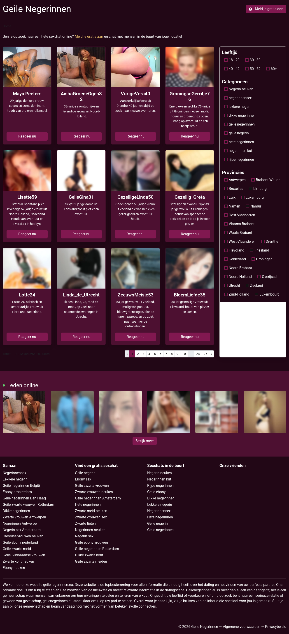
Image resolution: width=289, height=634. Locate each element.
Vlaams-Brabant (239, 224)
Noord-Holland (238, 277)
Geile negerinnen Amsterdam (98, 498)
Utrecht (232, 285)
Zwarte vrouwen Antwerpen (24, 517)
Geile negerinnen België (21, 485)
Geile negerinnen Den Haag (24, 498)
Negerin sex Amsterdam (22, 530)
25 (205, 354)
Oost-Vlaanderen (239, 215)
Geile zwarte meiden (91, 561)
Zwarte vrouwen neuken (94, 492)
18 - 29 (232, 60)
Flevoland (234, 250)
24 (198, 354)
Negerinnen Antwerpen (21, 523)
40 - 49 (232, 69)
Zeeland (254, 285)
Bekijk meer (144, 441)
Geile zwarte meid (17, 549)
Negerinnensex (14, 473)
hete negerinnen (239, 142)
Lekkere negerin (15, 479)
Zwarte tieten (85, 523)
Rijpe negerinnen (160, 485)
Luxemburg (252, 197)
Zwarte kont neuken (18, 561)
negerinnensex (238, 98)
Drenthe (269, 241)
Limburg (258, 188)
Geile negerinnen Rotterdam (97, 549)
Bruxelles (233, 188)
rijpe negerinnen (239, 159)
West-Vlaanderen (240, 241)
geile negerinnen (239, 124)
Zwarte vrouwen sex (91, 517)
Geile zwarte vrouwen (92, 485)
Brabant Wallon (265, 180)
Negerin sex (84, 536)
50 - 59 (253, 69)
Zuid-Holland (236, 294)
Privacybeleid (275, 627)
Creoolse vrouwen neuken (23, 536)
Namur (253, 206)
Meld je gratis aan (266, 9)
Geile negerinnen (160, 530)
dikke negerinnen (240, 115)
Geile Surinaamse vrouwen (24, 555)
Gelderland (235, 259)
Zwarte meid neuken (91, 511)
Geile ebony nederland (20, 542)
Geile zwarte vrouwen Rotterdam (28, 504)
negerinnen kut (238, 151)
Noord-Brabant (238, 268)
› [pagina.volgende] (211, 354)
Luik (229, 197)
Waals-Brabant (238, 233)
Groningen (262, 259)
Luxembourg (267, 294)
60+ (271, 69)
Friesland (259, 250)
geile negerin (236, 133)
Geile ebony (156, 492)
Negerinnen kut (159, 479)
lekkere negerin (238, 107)
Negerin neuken (238, 89)
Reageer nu (27, 136)
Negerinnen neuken (90, 530)
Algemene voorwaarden (241, 627)
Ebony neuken (14, 568)
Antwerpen (235, 180)
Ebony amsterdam (17, 492)
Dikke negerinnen (16, 511)
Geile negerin (85, 473)
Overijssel (267, 277)
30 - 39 (253, 60)
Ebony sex (83, 479)
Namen (232, 206)
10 (184, 354)
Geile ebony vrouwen (91, 542)
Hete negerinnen (88, 504)
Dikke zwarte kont (89, 555)
